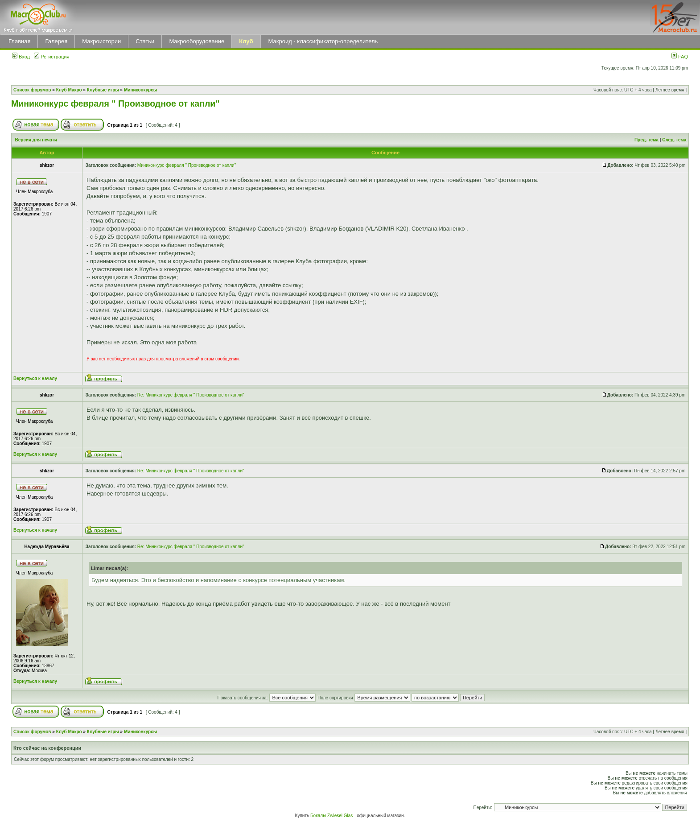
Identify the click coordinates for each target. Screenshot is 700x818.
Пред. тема (646, 139)
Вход (21, 56)
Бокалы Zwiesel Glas (332, 815)
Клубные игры (103, 89)
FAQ (679, 56)
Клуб (246, 41)
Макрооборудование (196, 41)
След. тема (674, 139)
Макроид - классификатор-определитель (323, 41)
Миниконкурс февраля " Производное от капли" (115, 103)
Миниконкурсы (140, 89)
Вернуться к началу (35, 378)
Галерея (56, 41)
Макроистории (101, 41)
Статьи (145, 41)
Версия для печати (36, 139)
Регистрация (51, 56)
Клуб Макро (69, 89)
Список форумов (32, 89)
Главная (19, 41)
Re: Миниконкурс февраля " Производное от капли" (190, 394)
